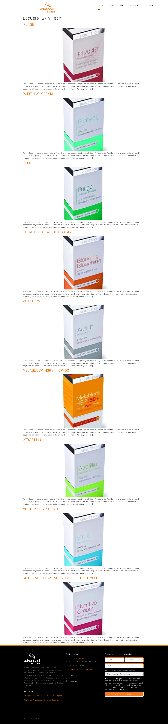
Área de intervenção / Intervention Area (121, 671)
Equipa (111, 5)
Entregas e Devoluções (33, 696)
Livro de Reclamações (53, 700)
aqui (141, 683)
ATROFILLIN (32, 440)
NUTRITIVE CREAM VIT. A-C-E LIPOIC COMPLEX (61, 578)
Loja (158, 5)
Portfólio (121, 5)
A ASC (101, 5)
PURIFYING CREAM (38, 94)
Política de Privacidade (33, 700)
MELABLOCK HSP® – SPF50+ (47, 370)
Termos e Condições (53, 696)
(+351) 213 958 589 (77, 659)
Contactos (149, 5)
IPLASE (28, 24)
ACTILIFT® (31, 301)
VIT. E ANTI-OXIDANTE (41, 509)
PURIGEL (29, 163)
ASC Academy (134, 5)
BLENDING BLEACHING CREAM (47, 232)
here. (122, 689)
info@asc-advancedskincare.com (79, 669)
